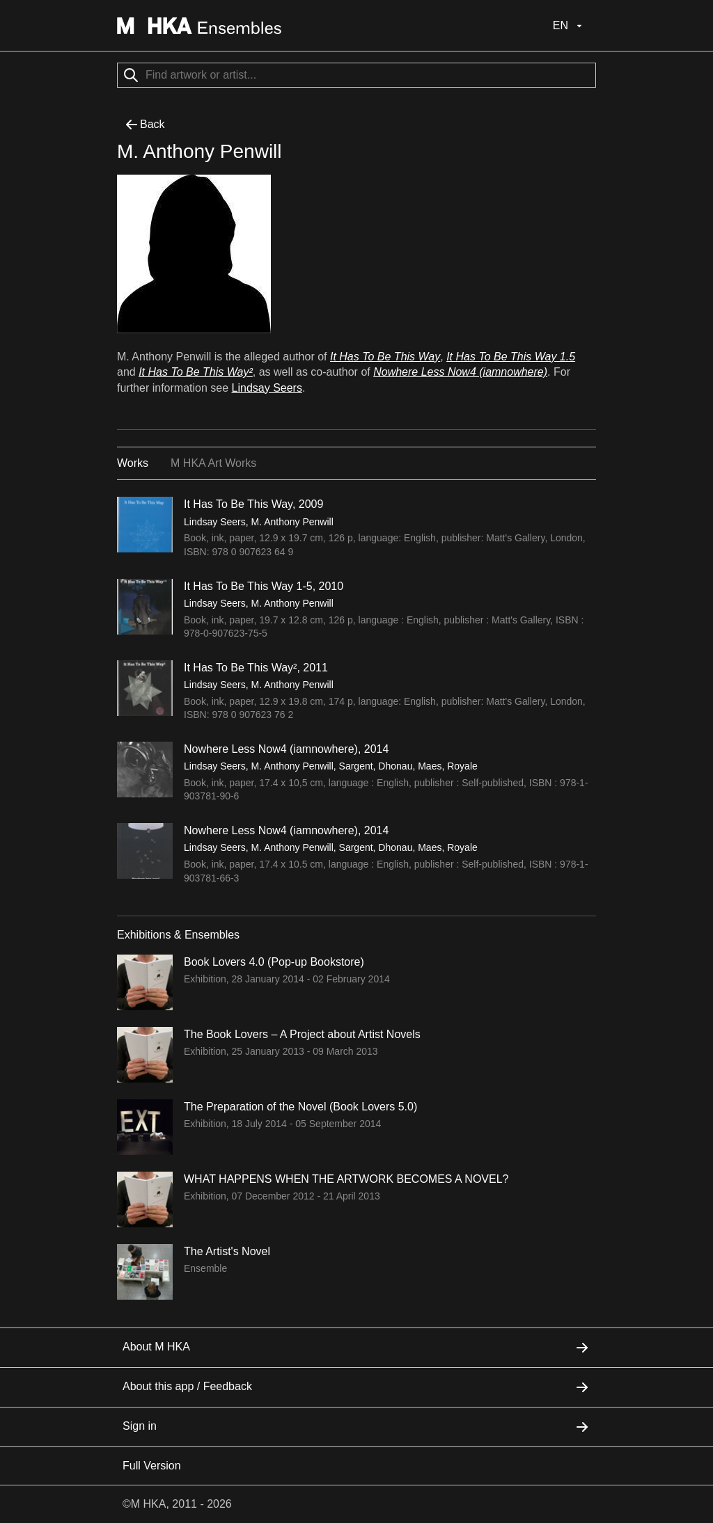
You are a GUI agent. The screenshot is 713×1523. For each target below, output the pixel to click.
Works (132, 463)
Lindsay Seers (267, 388)
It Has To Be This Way (385, 356)
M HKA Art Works (213, 463)
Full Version (152, 1466)
